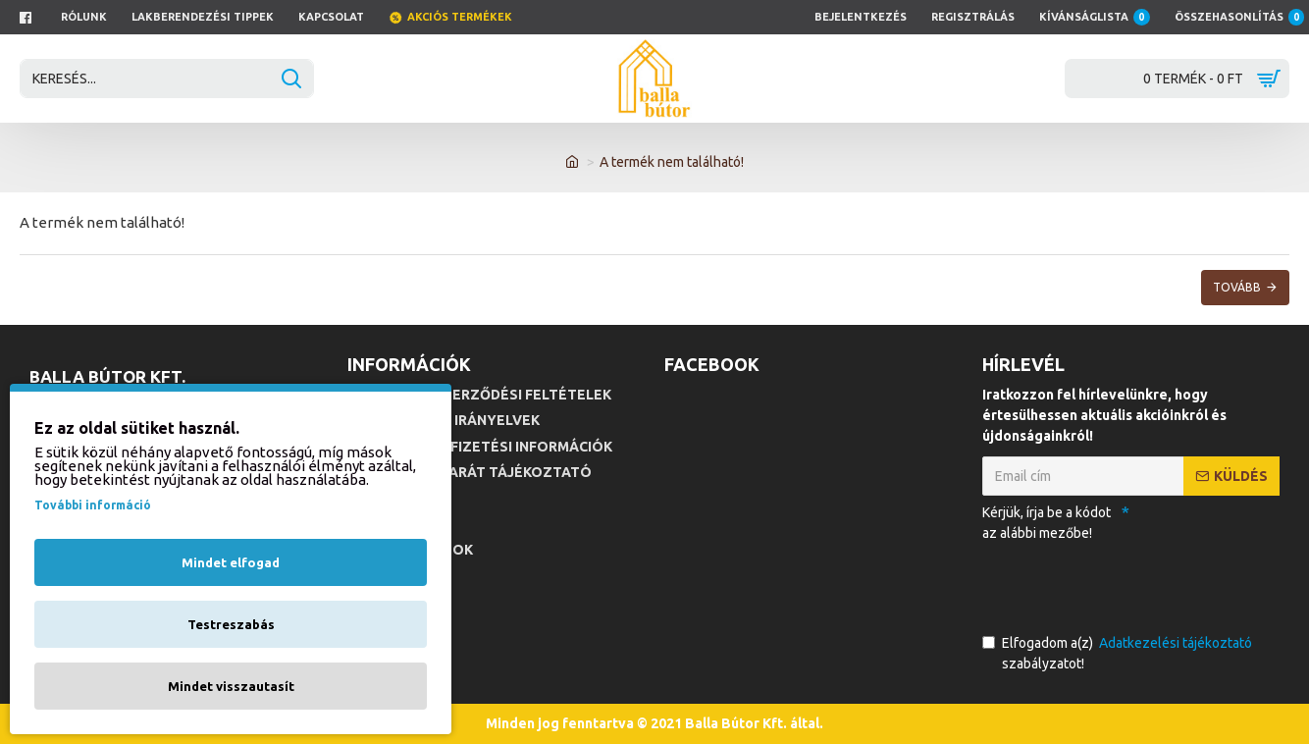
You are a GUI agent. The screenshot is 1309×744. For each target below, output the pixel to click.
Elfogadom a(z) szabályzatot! (1118, 652)
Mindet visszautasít (231, 686)
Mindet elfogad (231, 562)
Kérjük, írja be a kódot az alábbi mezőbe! (1046, 523)
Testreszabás (231, 624)
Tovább (1237, 287)
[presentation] (1119, 584)
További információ (92, 505)
